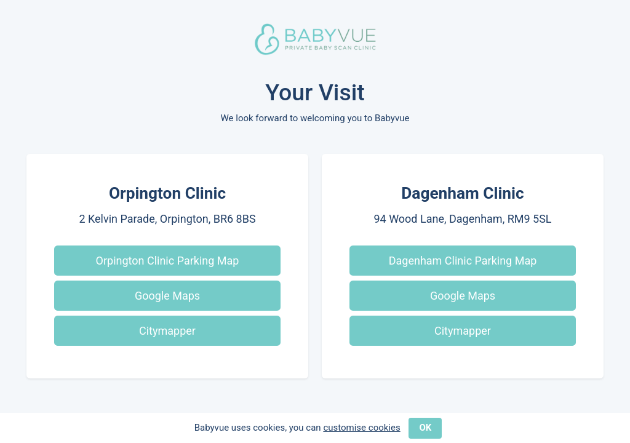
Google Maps (167, 295)
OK (425, 427)
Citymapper (167, 330)
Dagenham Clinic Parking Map (463, 260)
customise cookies (361, 427)
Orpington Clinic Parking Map (167, 260)
